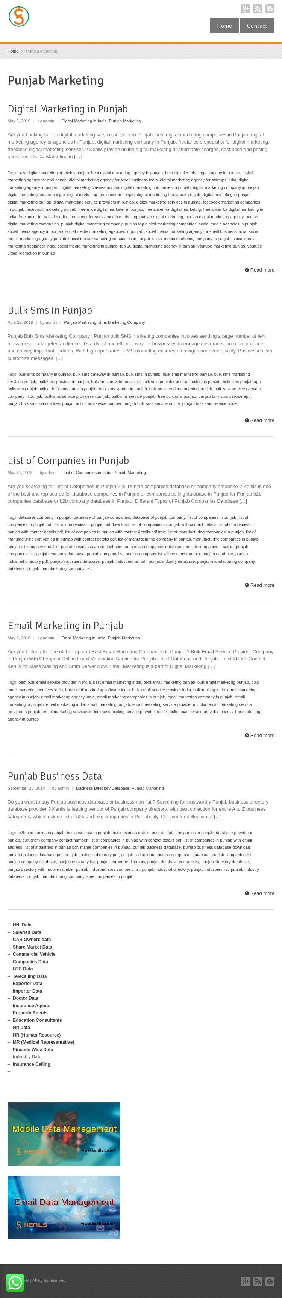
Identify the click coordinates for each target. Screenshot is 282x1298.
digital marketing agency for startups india (198, 180)
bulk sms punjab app (242, 381)
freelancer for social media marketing (103, 217)
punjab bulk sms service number (91, 403)
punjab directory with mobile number (41, 869)
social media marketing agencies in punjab (104, 231)
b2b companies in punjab (41, 832)
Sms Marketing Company (122, 322)
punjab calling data (138, 854)
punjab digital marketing (161, 217)
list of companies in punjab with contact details (174, 524)
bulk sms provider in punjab (64, 381)
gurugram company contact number (54, 840)
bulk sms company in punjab (44, 374)
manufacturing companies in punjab (226, 539)
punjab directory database (225, 862)
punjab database (218, 554)
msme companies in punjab (105, 847)
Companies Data (30, 961)
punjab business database (157, 847)
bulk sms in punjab (143, 374)
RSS (257, 8)
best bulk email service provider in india (54, 682)
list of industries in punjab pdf (51, 847)
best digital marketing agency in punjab (127, 173)
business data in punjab (89, 832)
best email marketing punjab (169, 682)
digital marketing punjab (29, 202)
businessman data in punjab (138, 832)
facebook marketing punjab (51, 209)
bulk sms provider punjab (165, 381)
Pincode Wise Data (33, 1049)
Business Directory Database (102, 788)
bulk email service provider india (161, 690)
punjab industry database (172, 561)
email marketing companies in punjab (131, 697)
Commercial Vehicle (34, 954)
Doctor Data (25, 998)
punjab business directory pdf (91, 854)
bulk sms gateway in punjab (98, 374)
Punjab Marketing (125, 121)
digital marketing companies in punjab (156, 187)
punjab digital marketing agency (214, 217)
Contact (257, 26)
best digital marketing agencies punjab (53, 173)
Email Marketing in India (83, 638)
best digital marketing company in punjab (202, 173)
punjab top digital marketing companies (161, 224)
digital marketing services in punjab (168, 202)
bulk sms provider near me (115, 381)
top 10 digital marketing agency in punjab (157, 246)
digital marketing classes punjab (90, 187)
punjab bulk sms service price (209, 403)
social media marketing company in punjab (191, 238)
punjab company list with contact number (163, 554)
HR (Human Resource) (37, 1035)
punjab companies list (232, 854)
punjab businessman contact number (94, 546)
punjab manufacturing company (55, 876)
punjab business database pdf (35, 854)
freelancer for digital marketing (173, 209)
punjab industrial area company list (107, 869)
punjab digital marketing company (91, 224)
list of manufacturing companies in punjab (206, 532)
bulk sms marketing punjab (187, 374)
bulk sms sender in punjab (123, 389)
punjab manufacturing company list (59, 568)
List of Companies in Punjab (68, 460)
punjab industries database (75, 561)
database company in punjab (44, 517)
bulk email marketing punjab (223, 682)
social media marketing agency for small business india (196, 231)
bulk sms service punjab (133, 396)
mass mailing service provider (127, 711)
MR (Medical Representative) (43, 1042)
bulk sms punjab (206, 381)
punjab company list (105, 554)
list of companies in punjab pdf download (92, 524)
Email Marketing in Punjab (65, 625)
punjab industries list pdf (124, 561)
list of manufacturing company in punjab (154, 539)
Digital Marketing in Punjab (68, 109)
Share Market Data (32, 947)
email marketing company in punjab (200, 697)
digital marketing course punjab (36, 194)
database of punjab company (158, 517)
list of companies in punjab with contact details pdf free (115, 532)
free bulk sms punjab (177, 396)
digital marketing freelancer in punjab (101, 194)
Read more (262, 270)
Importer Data (27, 991)
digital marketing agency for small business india (113, 180)
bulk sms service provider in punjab (76, 396)
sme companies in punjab (109, 876)
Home (224, 26)
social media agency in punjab (35, 231)
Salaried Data (27, 932)
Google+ (245, 8)
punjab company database (60, 554)
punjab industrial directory (165, 869)
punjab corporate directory (121, 862)
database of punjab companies (102, 517)
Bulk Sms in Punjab (50, 310)
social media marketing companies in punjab (109, 238)
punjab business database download (216, 847)
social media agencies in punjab (228, 224)
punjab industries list (210, 869)
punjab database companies (173, 862)
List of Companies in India (87, 472)
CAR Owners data (32, 939)
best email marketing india (117, 682)
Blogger (269, 8)
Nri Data (21, 1027)
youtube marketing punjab (221, 246)
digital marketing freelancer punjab (168, 194)
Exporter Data (27, 983)
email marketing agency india (67, 697)
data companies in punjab (190, 832)
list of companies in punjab (212, 517)
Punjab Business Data (55, 776)
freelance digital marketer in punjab (111, 209)
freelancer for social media (42, 217)
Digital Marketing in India (83, 121)
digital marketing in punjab (227, 194)
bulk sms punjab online (29, 389)
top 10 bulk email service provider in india (195, 711)
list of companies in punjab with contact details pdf (135, 840)
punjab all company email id (33, 546)
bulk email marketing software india (97, 690)
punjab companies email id (209, 546)
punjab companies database (156, 546)
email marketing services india (70, 711)
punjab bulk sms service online (152, 403)
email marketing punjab (108, 704)
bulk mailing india (209, 690)
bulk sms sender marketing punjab (180, 389)
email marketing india (65, 704)
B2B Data (23, 969)
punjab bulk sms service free (34, 403)
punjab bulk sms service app (225, 396)
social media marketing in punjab (88, 246)
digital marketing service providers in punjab (93, 202)
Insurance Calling (31, 1064)
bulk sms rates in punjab (74, 389)
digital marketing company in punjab (226, 187)
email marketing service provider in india (169, 704)
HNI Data (22, 925)
